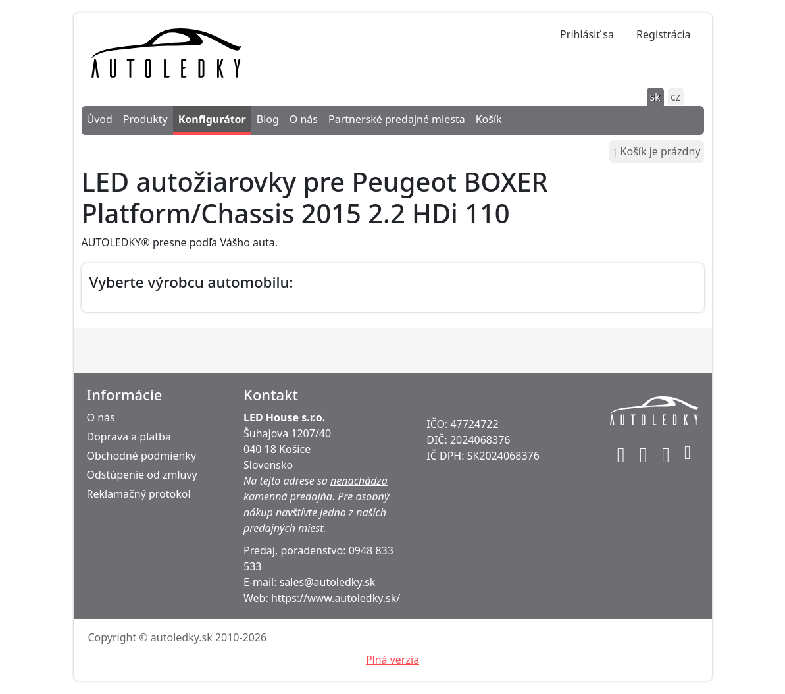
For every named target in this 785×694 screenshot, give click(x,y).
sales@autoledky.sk (328, 582)
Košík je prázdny (656, 151)
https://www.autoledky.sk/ (335, 598)
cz (675, 97)
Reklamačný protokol (139, 494)
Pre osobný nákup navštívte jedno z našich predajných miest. (316, 512)
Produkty (145, 119)
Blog (268, 119)
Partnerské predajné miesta (396, 119)
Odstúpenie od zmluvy (142, 474)
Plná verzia (392, 660)
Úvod (100, 119)
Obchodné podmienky (142, 455)
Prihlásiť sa (587, 34)
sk (654, 97)
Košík (489, 119)
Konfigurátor (212, 119)
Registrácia (663, 34)
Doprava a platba (129, 436)
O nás (304, 119)
